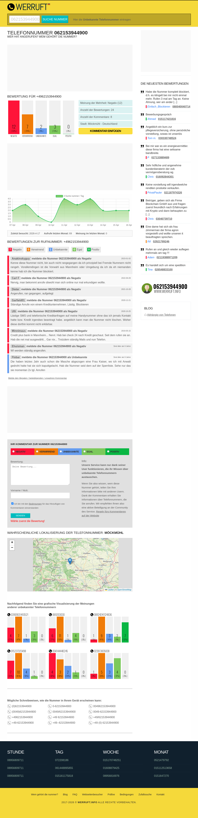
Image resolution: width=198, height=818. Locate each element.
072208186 (62, 760)
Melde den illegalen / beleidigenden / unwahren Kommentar (37, 378)
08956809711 (15, 760)
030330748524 (167, 138)
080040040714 (181, 106)
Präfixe (111, 794)
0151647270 (161, 775)
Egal (88, 451)
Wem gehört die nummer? (44, 794)
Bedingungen (35, 504)
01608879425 (111, 768)
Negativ (19, 451)
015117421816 (167, 119)
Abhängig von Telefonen (161, 314)
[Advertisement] (69, 68)
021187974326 (173, 192)
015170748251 (112, 760)
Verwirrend (45, 451)
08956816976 (111, 775)
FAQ (75, 794)
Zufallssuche (145, 794)
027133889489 (160, 157)
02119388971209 (167, 257)
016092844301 (165, 176)
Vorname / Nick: (40, 494)
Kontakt (160, 794)
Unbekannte (69, 451)
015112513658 (163, 768)
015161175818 (64, 775)
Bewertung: (40, 472)
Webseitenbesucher (92, 794)
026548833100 (164, 269)
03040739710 (164, 218)
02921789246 (161, 241)
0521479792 (161, 760)
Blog (65, 794)
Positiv (113, 451)
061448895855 (64, 768)
